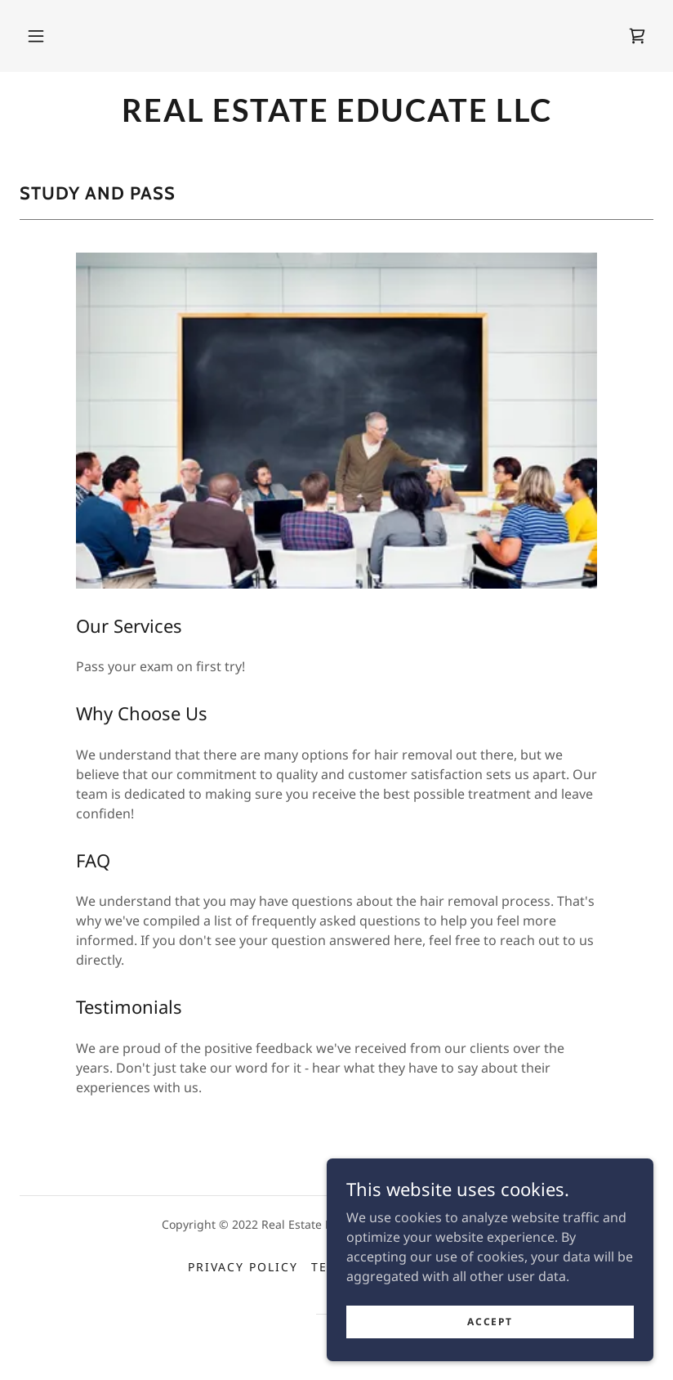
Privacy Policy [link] (243, 1267)
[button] (36, 36)
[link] (637, 36)
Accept (489, 1333)
